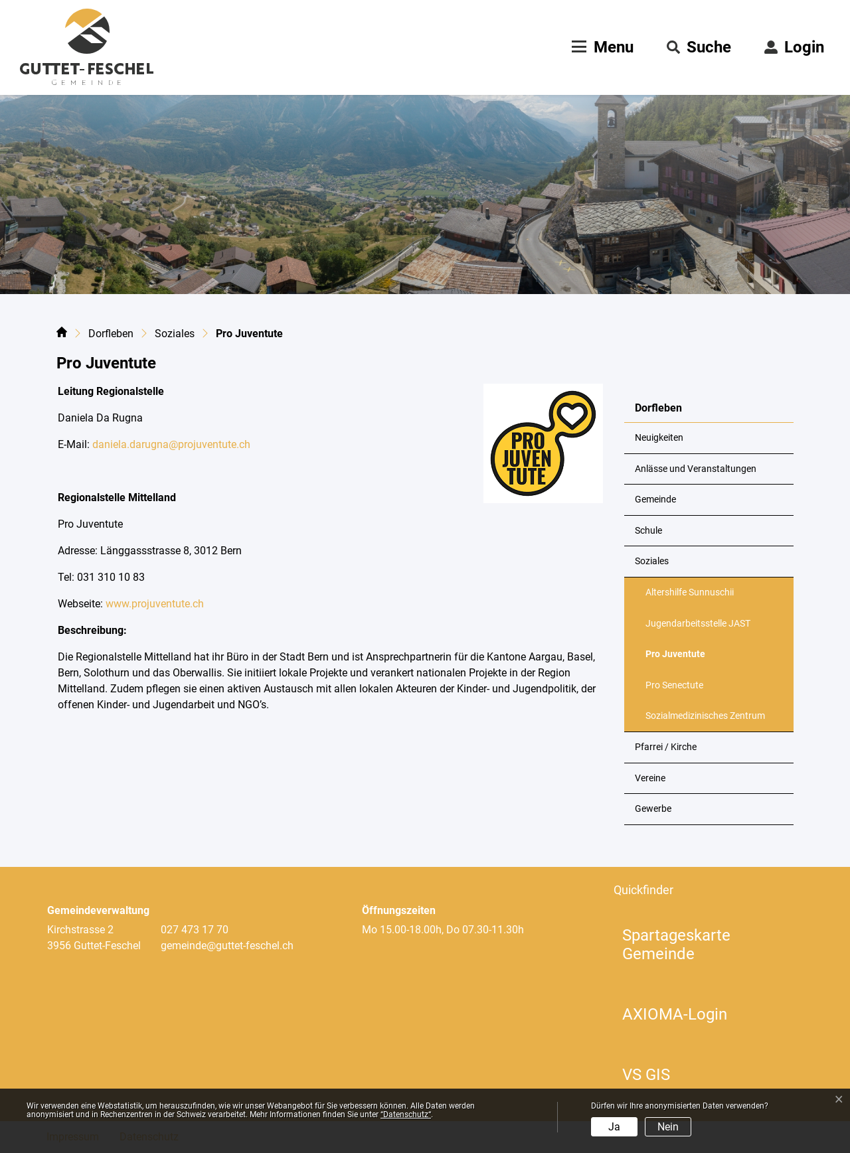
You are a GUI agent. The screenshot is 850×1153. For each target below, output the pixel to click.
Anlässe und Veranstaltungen (695, 469)
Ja (614, 1126)
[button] (699, 47)
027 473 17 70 (194, 929)
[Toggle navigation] (600, 47)
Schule (648, 530)
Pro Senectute (674, 685)
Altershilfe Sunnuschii (689, 592)
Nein (668, 1126)
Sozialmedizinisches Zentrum (705, 716)
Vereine (650, 778)
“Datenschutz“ (406, 1114)
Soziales (652, 561)
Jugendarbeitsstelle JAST (697, 623)
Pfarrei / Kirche (666, 747)
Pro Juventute (678, 659)
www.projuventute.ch (153, 603)
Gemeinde (655, 499)
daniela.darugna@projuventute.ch (171, 444)
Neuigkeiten (659, 437)
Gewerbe (653, 808)
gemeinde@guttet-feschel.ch (227, 945)
